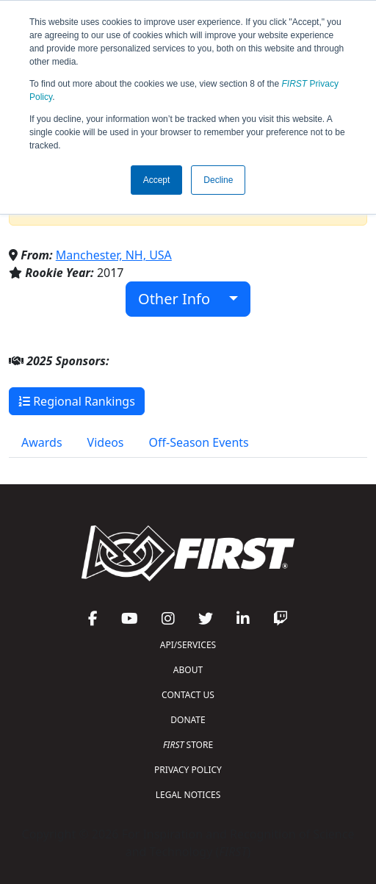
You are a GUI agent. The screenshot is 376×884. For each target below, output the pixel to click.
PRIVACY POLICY (188, 769)
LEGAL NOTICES (188, 794)
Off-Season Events (199, 442)
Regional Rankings (76, 401)
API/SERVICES (188, 645)
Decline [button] (218, 180)
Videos (105, 442)
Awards (41, 442)
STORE (188, 745)
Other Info (181, 299)
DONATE (187, 720)
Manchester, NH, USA (114, 255)
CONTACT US (188, 695)
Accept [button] (156, 180)
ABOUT (188, 670)
